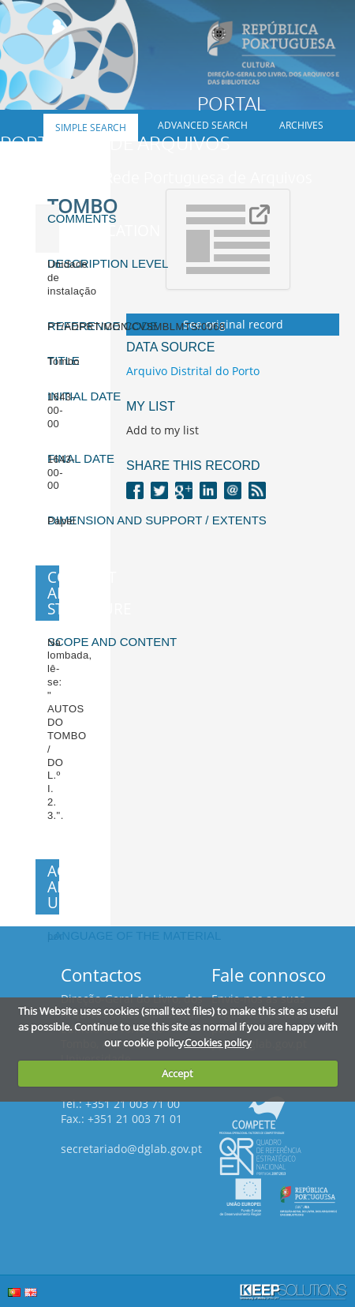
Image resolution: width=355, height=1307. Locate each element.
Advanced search (203, 125)
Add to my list (162, 430)
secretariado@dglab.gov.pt (131, 1148)
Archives (301, 125)
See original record (233, 324)
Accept (177, 1073)
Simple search (90, 127)
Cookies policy (218, 1042)
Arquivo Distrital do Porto (193, 370)
